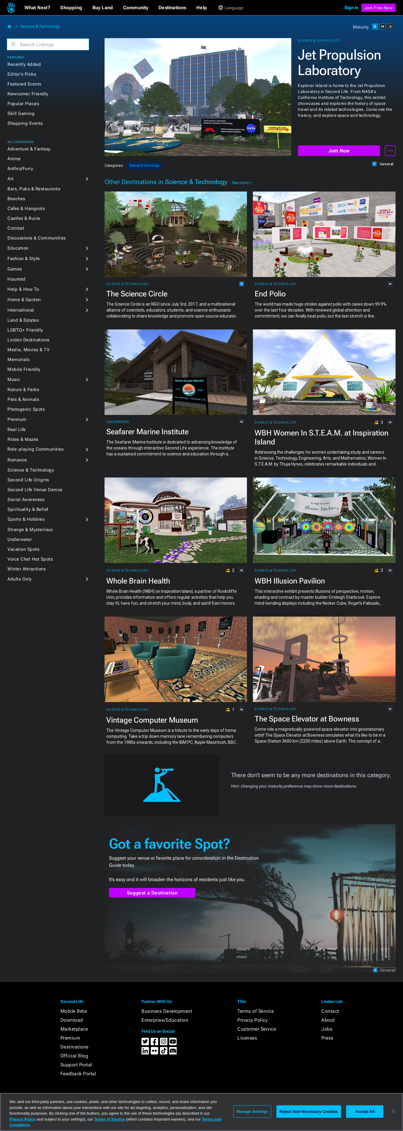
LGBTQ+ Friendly (25, 330)
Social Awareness (25, 499)
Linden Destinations (28, 340)
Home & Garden (24, 299)
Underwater (19, 539)
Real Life (16, 429)
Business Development (166, 1011)
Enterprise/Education (164, 1020)
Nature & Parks (23, 389)
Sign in (351, 7)
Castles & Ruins (23, 218)
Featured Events (24, 84)
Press (327, 1038)
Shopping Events (25, 123)
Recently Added (24, 64)
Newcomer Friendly (28, 94)
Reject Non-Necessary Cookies (309, 1111)
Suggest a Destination (152, 893)
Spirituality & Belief (27, 509)
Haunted (16, 279)
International (20, 310)
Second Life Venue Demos (35, 489)
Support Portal (76, 1065)
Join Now (338, 151)
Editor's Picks (21, 74)
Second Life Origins (28, 480)
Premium (17, 419)
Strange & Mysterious (29, 529)
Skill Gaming (21, 113)
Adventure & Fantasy (29, 149)
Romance (17, 460)
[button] (37, 7)
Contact (330, 1011)
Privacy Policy (252, 1020)
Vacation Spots (23, 549)
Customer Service (256, 1029)
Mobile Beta (73, 1011)
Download (71, 1020)
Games (14, 269)
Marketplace (74, 1029)
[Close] (393, 1111)
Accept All (364, 1111)
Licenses (247, 1038)
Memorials (18, 359)
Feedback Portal (78, 1073)
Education (18, 248)
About (328, 1020)
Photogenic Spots (26, 409)
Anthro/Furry (20, 168)
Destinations (74, 1047)
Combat (15, 228)
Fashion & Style (23, 258)
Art (10, 178)
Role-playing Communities (35, 449)
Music (13, 379)
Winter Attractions (26, 569)
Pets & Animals (23, 399)
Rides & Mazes (22, 439)
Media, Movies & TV (28, 349)
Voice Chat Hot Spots (30, 559)
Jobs (326, 1029)
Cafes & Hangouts (26, 208)
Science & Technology (40, 26)
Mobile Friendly (24, 369)
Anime (14, 158)
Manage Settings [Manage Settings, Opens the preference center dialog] (252, 1111)
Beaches (16, 198)
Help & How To (23, 289)
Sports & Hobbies (25, 519)
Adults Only (19, 579)
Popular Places (23, 103)
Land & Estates (23, 320)
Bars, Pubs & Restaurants (33, 189)
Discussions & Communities (36, 238)
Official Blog (74, 1056)
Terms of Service (255, 1011)
